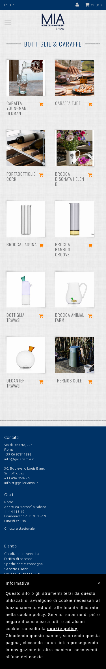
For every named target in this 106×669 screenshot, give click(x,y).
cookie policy (62, 628)
